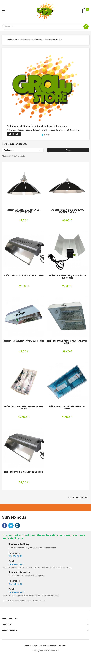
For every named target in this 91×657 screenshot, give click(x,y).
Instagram (17, 525)
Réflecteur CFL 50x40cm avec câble (24, 275)
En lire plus (13, 134)
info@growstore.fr (16, 564)
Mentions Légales (32, 646)
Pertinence (22, 150)
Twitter (11, 525)
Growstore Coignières (19, 572)
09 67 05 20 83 (15, 584)
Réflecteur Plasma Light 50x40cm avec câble (67, 276)
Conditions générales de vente (53, 646)
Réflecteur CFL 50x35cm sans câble (23, 472)
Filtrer (68, 150)
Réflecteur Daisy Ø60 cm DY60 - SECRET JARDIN (23, 211)
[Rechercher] (45, 27)
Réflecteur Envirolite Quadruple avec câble (24, 407)
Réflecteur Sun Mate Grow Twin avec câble (67, 342)
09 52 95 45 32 (15, 556)
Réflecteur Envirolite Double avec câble (67, 407)
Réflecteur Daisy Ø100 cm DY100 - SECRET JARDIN (67, 211)
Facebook (4, 525)
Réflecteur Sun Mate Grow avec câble (23, 341)
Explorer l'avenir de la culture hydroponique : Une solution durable (34, 40)
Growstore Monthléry (19, 544)
